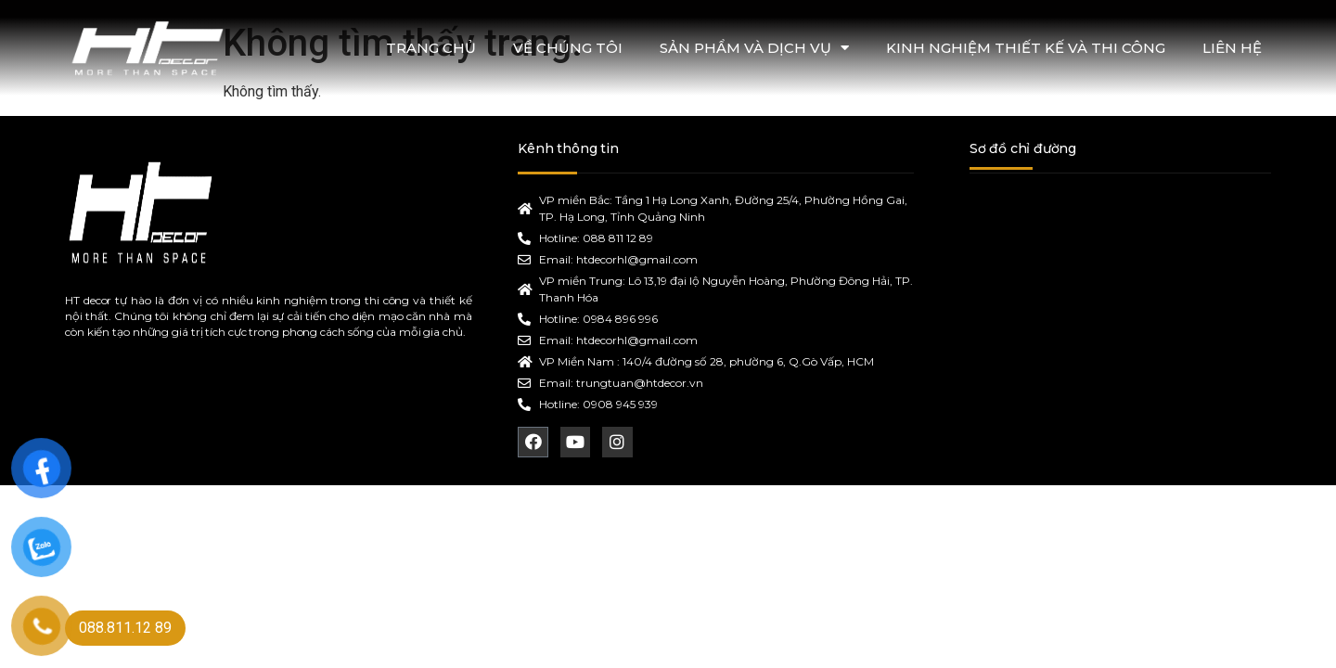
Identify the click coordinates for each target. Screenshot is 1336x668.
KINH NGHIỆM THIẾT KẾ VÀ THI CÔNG (1025, 48)
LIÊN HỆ (1232, 48)
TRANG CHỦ (431, 48)
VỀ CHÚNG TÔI (568, 48)
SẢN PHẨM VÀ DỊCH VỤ (754, 48)
